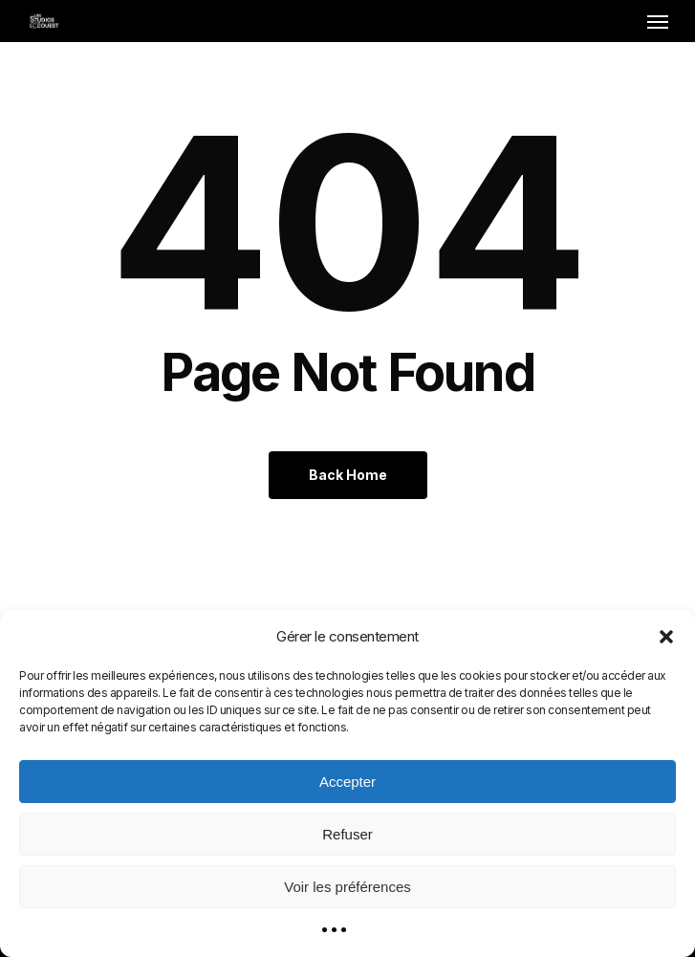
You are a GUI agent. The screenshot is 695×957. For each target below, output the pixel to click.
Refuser (347, 834)
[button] (666, 636)
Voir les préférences (347, 887)
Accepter (347, 781)
